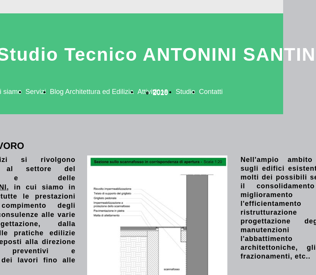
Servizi (36, 91)
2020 (160, 93)
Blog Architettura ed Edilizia (92, 91)
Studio (185, 91)
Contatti (211, 91)
